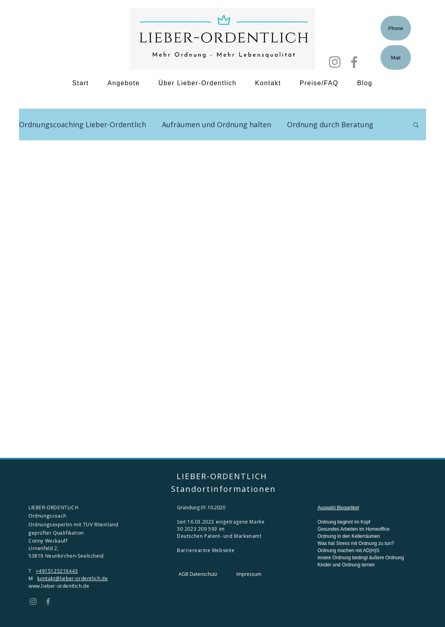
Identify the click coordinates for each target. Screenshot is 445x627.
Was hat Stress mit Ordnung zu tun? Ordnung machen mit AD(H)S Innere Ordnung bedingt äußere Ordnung (361, 550)
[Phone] (395, 28)
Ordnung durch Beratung (330, 124)
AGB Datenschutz (198, 574)
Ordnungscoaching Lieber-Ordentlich (82, 124)
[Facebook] (354, 62)
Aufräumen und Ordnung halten (216, 124)
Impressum (248, 574)
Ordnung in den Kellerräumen (349, 536)
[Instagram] (334, 62)
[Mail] (395, 57)
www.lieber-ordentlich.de (59, 586)
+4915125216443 (57, 571)
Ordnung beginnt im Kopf (344, 522)
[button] (416, 125)
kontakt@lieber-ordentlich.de (72, 578)
